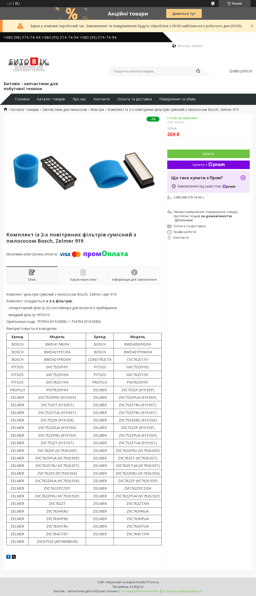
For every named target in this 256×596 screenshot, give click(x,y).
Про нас (79, 99)
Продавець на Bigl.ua (128, 587)
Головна (22, 99)
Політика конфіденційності (182, 591)
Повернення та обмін (177, 99)
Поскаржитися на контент (140, 591)
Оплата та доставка (134, 99)
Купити (208, 153)
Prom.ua (153, 582)
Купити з (208, 164)
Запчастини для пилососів (64, 109)
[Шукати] (198, 71)
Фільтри (97, 109)
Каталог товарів (51, 99)
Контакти (102, 99)
